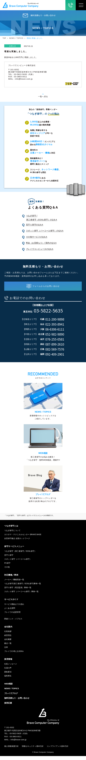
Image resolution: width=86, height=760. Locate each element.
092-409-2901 (54, 354)
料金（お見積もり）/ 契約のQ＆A (41, 243)
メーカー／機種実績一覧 (14, 583)
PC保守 (7, 567)
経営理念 (7, 639)
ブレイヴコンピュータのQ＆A (39, 249)
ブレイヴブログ (11, 697)
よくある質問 (9, 612)
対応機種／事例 (11, 579)
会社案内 (8, 631)
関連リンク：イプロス (13, 623)
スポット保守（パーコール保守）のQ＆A (44, 231)
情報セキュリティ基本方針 (33, 750)
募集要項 (7, 676)
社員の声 (7, 672)
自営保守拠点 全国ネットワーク (17, 542)
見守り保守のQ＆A (34, 225)
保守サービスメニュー (14, 550)
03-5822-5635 (48, 310)
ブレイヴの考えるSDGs (13, 655)
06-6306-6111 (54, 329)
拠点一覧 (7, 647)
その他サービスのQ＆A (36, 237)
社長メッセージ (10, 668)
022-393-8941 (54, 324)
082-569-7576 (54, 349)
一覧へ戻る (43, 96)
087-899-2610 (54, 344)
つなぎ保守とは (11, 530)
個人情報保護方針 (11, 750)
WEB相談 (8, 688)
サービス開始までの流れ (14, 608)
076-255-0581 (54, 339)
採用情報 (8, 663)
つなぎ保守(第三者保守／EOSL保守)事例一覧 (22, 587)
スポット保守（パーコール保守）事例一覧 (21, 595)
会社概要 (7, 643)
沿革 (6, 651)
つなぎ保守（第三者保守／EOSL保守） (20, 555)
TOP (4, 38)
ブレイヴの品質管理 (12, 616)
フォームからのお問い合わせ (46, 286)
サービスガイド (11, 603)
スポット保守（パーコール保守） (17, 563)
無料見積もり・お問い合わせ (43, 15)
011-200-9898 (54, 319)
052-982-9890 (54, 334)
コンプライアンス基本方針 (57, 750)
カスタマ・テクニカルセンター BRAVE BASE (22, 538)
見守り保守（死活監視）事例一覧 (17, 591)
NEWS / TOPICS (16, 38)
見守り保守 (8, 559)
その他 (7, 571)
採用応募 (8, 707)
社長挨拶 (7, 635)
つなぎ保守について (12, 534)
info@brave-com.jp (24, 79)
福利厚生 (7, 680)
